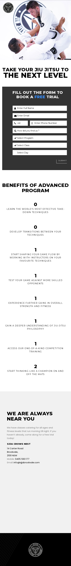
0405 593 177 (22, 458)
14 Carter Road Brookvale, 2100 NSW (15, 452)
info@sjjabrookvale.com (27, 462)
